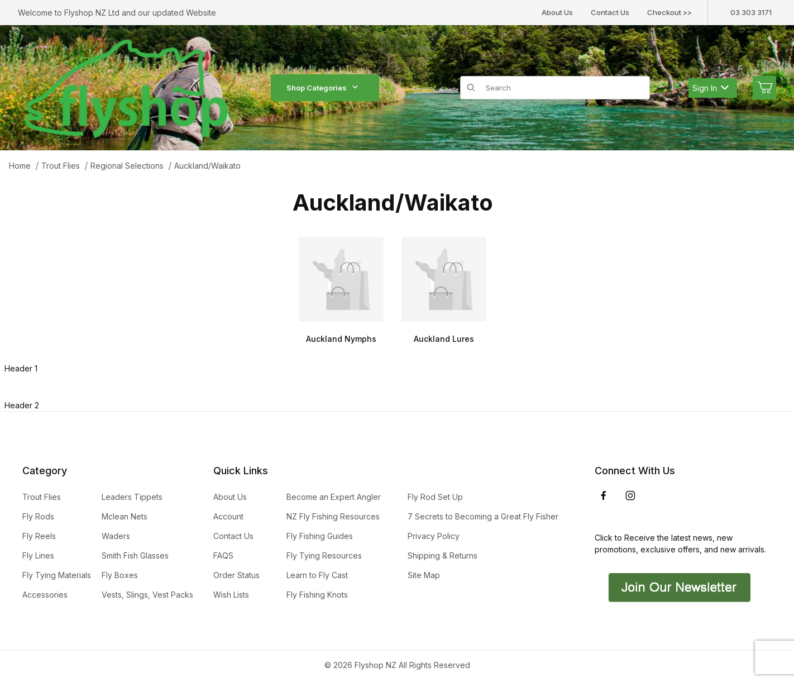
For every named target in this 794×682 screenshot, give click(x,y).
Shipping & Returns (442, 555)
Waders (116, 536)
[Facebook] (604, 495)
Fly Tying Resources (324, 555)
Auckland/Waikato (207, 165)
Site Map (424, 575)
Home (20, 165)
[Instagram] (630, 495)
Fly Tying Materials (56, 575)
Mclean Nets (124, 516)
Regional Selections (127, 165)
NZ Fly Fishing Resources (333, 516)
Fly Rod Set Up (435, 497)
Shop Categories (324, 87)
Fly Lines (38, 555)
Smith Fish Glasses (135, 555)
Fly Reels (39, 536)
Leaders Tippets (132, 497)
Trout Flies (60, 165)
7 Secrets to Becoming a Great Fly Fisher (483, 516)
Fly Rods (38, 516)
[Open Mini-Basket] (764, 87)
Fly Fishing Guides (319, 536)
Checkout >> (669, 12)
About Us (557, 12)
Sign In (710, 88)
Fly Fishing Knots (317, 594)
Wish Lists (231, 594)
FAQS (223, 555)
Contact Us (610, 12)
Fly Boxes (120, 575)
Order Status (236, 575)
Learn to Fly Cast (317, 575)
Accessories (45, 594)
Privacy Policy (434, 536)
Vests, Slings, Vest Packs (147, 594)
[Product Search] (564, 88)
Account (228, 516)
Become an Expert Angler (333, 497)
